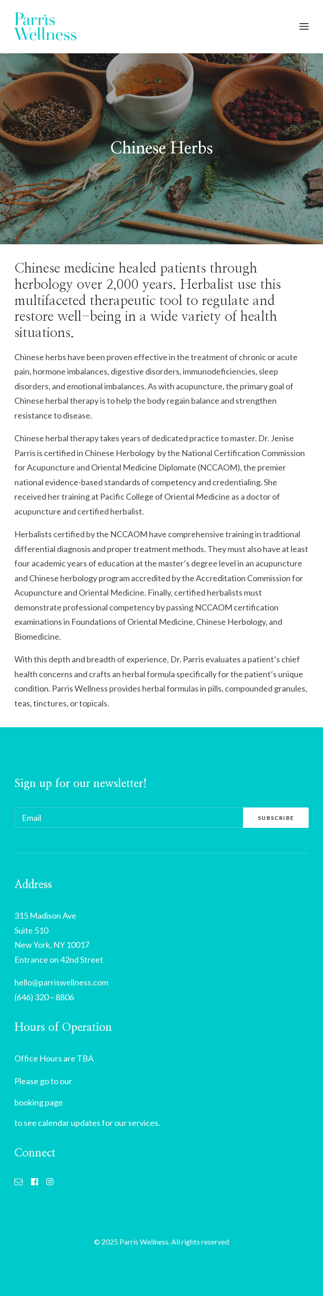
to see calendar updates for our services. (87, 1123)
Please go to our (43, 1081)
